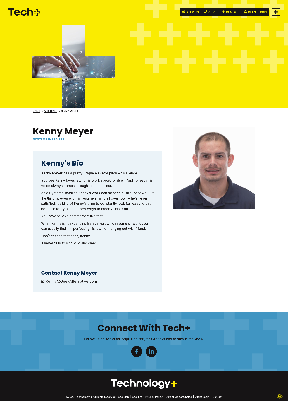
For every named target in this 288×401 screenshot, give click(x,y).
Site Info (137, 396)
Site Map (123, 396)
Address (190, 12)
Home (36, 111)
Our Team (50, 111)
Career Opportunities (179, 396)
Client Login (255, 12)
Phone (210, 12)
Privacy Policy (154, 396)
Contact (230, 12)
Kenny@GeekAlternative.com (71, 281)
